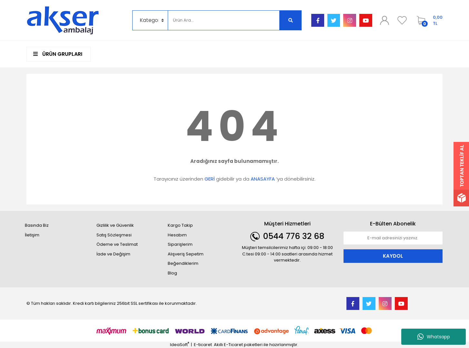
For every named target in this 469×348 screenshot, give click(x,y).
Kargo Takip (180, 225)
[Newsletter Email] (393, 238)
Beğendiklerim (183, 263)
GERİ (210, 178)
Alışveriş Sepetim (186, 254)
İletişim (32, 235)
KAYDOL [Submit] (393, 256)
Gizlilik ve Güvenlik (115, 225)
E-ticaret (203, 345)
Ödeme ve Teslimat (117, 244)
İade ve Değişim (113, 254)
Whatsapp (433, 336)
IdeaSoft (179, 345)
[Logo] (62, 20)
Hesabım (177, 235)
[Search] (223, 20)
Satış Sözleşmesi (114, 235)
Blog (172, 273)
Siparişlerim (180, 244)
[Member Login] (384, 20)
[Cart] (428, 20)
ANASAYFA (263, 178)
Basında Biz (37, 225)
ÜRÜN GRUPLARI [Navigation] (57, 54)
